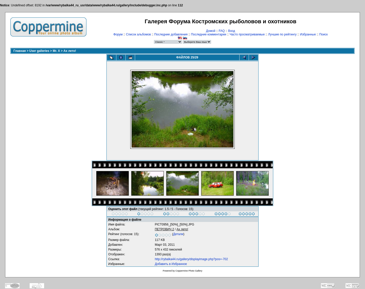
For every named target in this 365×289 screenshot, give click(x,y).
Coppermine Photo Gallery (188, 271)
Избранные (308, 34)
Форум (117, 34)
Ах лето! (69, 51)
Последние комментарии (208, 34)
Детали (178, 234)
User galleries (39, 51)
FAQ (222, 31)
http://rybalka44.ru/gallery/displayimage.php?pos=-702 (191, 259)
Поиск (323, 34)
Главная (19, 51)
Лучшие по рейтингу (282, 34)
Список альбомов (138, 34)
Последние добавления (171, 34)
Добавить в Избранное (171, 264)
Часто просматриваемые (247, 34)
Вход (231, 31)
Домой (210, 31)
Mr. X (56, 51)
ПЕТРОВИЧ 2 (164, 229)
